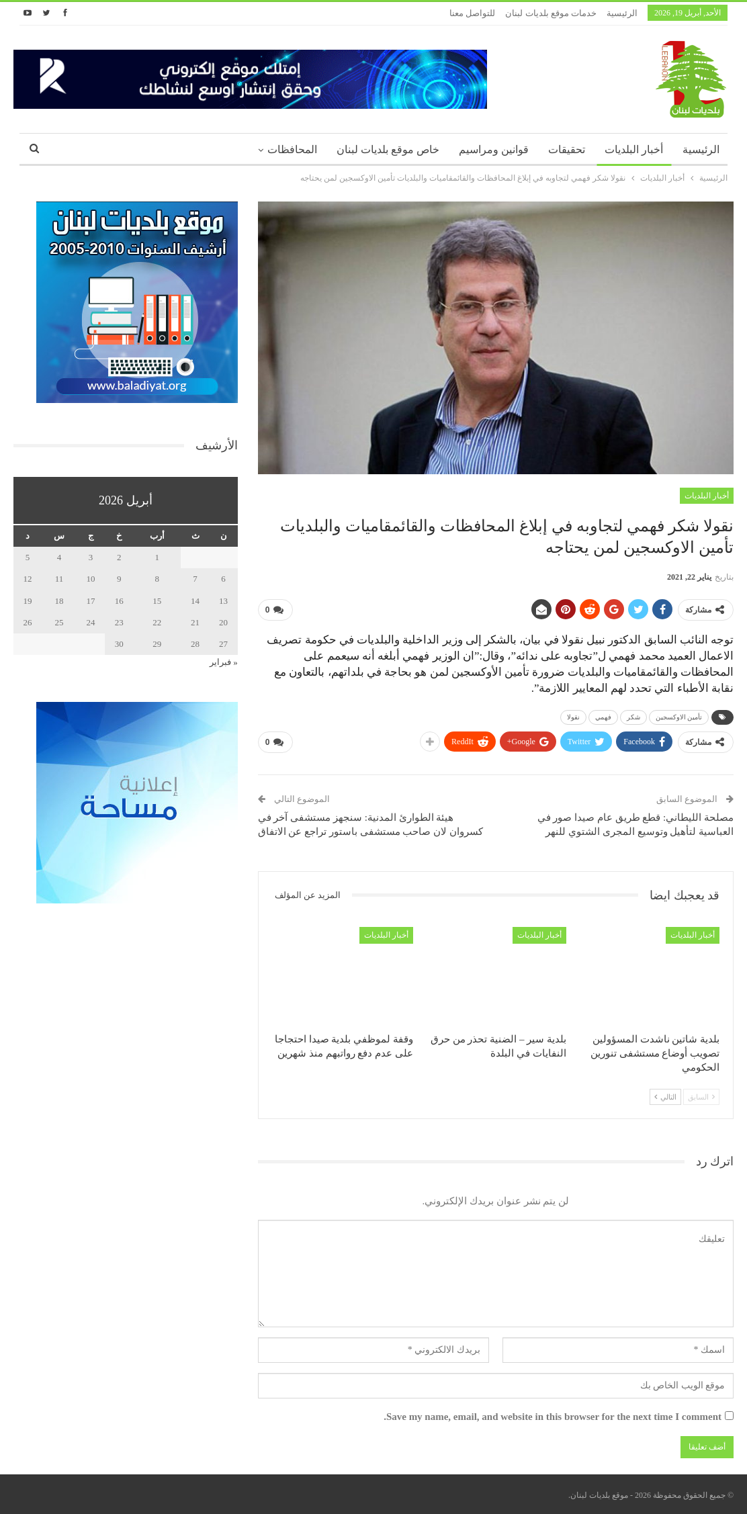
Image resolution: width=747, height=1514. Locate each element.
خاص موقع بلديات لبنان (388, 149)
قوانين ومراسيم (494, 149)
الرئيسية (622, 13)
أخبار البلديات (634, 149)
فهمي (603, 717)
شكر (633, 717)
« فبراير (224, 662)
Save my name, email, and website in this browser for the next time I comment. (552, 1416)
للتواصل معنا (472, 13)
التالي (665, 1097)
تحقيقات (566, 149)
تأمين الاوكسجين (679, 717)
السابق (701, 1097)
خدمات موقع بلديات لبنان (551, 13)
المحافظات (292, 149)
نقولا (573, 717)
